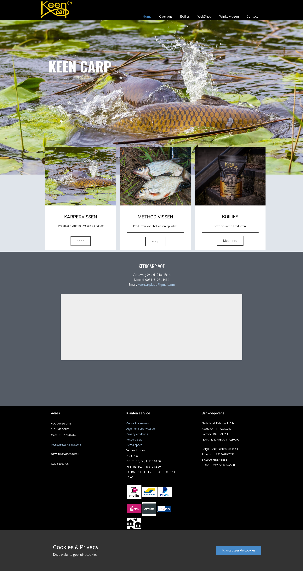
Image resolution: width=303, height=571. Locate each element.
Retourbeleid (134, 439)
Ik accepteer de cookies (238, 550)
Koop (80, 241)
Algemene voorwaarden (141, 428)
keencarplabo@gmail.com (156, 284)
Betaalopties (134, 445)
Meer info (230, 241)
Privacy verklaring (137, 434)
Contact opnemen (137, 423)
